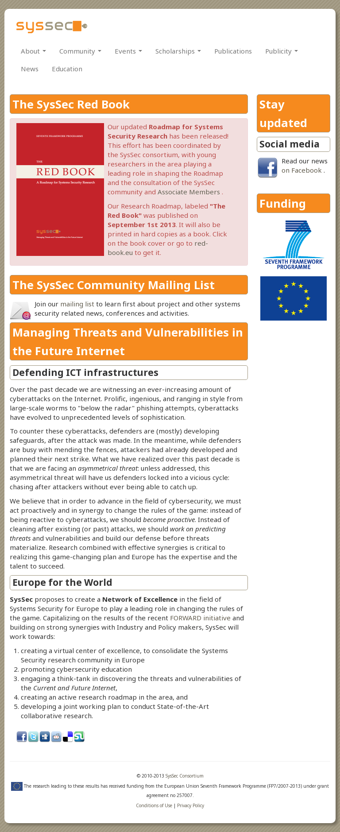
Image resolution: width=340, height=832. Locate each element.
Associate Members (189, 191)
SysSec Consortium (185, 776)
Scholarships (178, 50)
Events (128, 50)
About (33, 50)
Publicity (281, 50)
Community (80, 50)
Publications (233, 50)
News (30, 68)
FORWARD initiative (200, 617)
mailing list (77, 303)
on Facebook (302, 170)
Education (67, 68)
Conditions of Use (154, 805)
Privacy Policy (190, 805)
